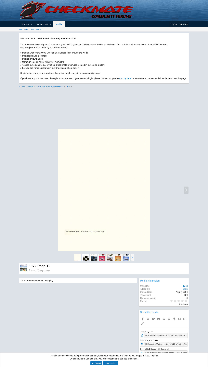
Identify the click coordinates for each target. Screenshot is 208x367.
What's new (42, 24)
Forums (25, 24)
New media (23, 29)
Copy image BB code (149, 340)
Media (59, 24)
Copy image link (147, 331)
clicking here (125, 78)
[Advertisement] (104, 109)
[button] (31, 24)
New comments (36, 29)
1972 (185, 286)
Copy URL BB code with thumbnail (154, 348)
